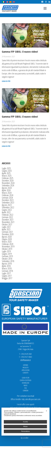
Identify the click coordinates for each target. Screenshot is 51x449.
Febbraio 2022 (7, 214)
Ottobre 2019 (7, 249)
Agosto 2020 (7, 236)
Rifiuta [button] (25, 426)
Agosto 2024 (7, 188)
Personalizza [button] (25, 431)
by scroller (24, 437)
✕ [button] (46, 411)
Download (25, 383)
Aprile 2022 (6, 212)
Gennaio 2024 (7, 197)
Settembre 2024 (8, 185)
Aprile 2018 (6, 266)
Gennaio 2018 (7, 271)
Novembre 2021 (8, 222)
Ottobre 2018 (7, 258)
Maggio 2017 (7, 278)
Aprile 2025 (6, 173)
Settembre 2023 (8, 202)
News (25, 385)
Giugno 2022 (7, 209)
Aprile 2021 (6, 229)
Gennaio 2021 (7, 231)
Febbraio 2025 (7, 178)
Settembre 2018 (8, 261)
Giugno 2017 (7, 275)
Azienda (25, 365)
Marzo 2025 (7, 175)
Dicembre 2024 (7, 180)
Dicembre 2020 (7, 234)
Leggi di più (6, 81)
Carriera (25, 390)
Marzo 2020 (7, 241)
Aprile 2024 (6, 190)
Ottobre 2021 (7, 224)
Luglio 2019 (6, 251)
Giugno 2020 (7, 239)
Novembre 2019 (8, 246)
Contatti (25, 373)
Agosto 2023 (7, 205)
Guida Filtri (25, 378)
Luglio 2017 (6, 273)
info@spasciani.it (25, 360)
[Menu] (45, 8)
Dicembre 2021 (7, 219)
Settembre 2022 (8, 207)
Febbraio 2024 (7, 195)
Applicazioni (25, 370)
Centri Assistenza (25, 380)
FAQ (25, 388)
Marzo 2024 (7, 192)
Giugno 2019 (7, 253)
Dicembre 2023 (7, 200)
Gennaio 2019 (7, 256)
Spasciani (10, 8)
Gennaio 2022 (7, 217)
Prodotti (25, 367)
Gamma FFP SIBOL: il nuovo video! (20, 51)
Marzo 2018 (7, 268)
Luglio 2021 (6, 227)
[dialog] (25, 422)
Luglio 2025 (6, 168)
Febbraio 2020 (7, 244)
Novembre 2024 (8, 183)
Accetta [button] (25, 422)
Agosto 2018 (7, 263)
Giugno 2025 (7, 170)
